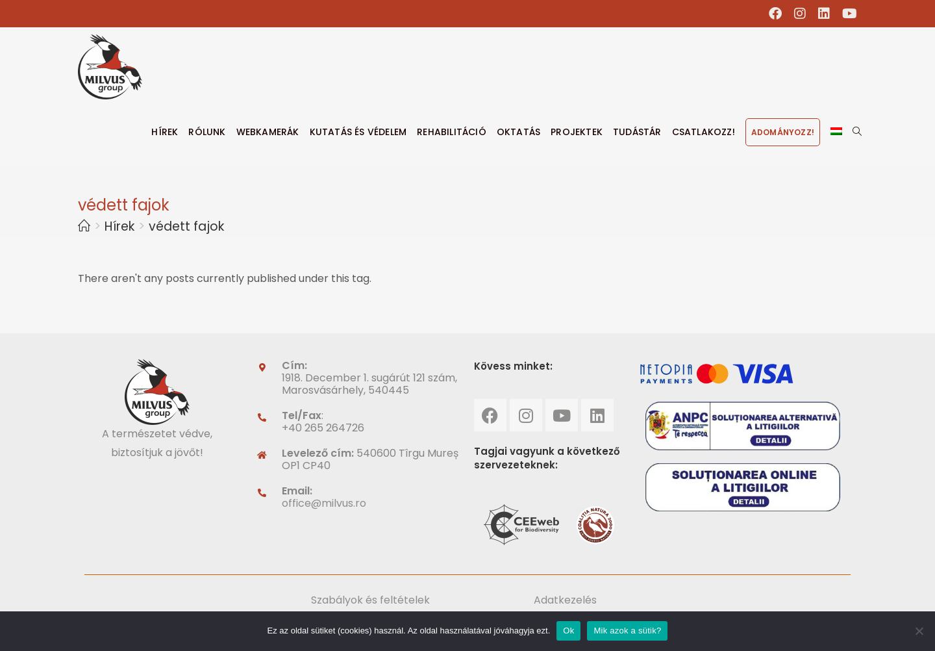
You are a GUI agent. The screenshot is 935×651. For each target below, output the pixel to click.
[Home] (84, 226)
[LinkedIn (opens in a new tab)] (824, 13)
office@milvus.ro (324, 503)
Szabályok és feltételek (370, 600)
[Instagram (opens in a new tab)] (800, 13)
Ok (568, 630)
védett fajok (186, 226)
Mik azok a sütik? (627, 630)
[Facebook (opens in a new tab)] (775, 13)
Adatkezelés (565, 600)
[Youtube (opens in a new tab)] (846, 13)
